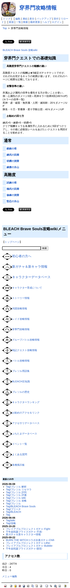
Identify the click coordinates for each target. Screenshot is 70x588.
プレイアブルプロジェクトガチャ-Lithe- (28, 542)
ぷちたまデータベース (24, 433)
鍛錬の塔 (12, 148)
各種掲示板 (18, 464)
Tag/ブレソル (13, 503)
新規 (11, 22)
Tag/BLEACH (13, 511)
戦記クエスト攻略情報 (24, 350)
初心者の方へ (21, 256)
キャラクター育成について (27, 287)
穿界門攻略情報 (38, 8)
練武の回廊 (13, 154)
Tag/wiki (10, 520)
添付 (56, 18)
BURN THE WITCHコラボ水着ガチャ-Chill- (30, 540)
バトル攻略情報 (21, 360)
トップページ (12, 241)
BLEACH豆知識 (21, 381)
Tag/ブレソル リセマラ (18, 489)
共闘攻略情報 (19, 308)
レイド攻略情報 (21, 318)
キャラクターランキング (26, 402)
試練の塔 (12, 182)
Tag (8, 514)
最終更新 (35, 22)
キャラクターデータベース (31, 277)
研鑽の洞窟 (13, 161)
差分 (31, 18)
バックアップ (44, 18)
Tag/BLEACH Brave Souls (20, 506)
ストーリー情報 (21, 298)
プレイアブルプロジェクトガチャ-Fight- (28, 528)
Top (5, 28)
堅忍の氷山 (13, 201)
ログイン (57, 22)
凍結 (24, 18)
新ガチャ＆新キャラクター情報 (23, 534)
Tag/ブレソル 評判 (16, 492)
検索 (25, 22)
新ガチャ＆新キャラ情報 (29, 266)
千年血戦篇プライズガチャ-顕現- (24, 548)
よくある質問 (19, 454)
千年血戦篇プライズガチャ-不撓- (24, 531)
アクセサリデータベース (26, 423)
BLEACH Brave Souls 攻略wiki (20, 50)
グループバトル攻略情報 (26, 339)
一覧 (18, 22)
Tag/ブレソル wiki (16, 497)
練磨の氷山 (13, 167)
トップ (6, 18)
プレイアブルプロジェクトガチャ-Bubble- (29, 545)
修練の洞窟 (13, 195)
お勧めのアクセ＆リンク (26, 412)
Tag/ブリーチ (13, 509)
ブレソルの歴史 (21, 391)
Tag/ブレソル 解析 (16, 486)
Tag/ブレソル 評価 (16, 495)
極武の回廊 (13, 188)
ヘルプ (46, 22)
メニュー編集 (9, 576)
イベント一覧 (19, 443)
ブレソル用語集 (21, 371)
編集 (17, 18)
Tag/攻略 (11, 523)
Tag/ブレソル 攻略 (16, 500)
